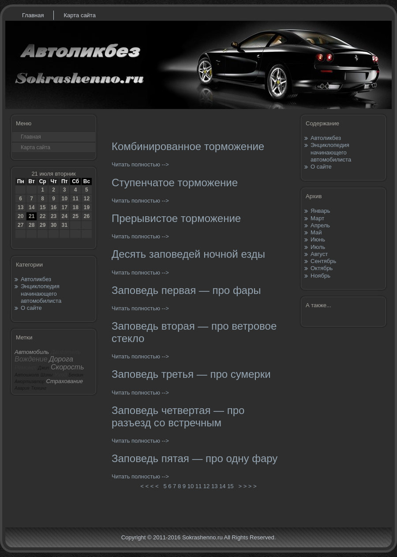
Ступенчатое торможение (175, 182)
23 (53, 216)
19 (87, 207)
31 (64, 225)
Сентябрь (323, 261)
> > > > (247, 486)
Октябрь (322, 268)
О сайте (31, 308)
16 (53, 207)
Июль (318, 247)
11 (75, 199)
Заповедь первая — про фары (186, 290)
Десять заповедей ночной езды (188, 254)
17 (64, 207)
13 (20, 207)
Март (317, 218)
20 (20, 216)
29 (42, 225)
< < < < (149, 486)
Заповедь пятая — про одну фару (194, 458)
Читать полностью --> (140, 164)
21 (31, 216)
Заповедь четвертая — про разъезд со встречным (178, 416)
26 (87, 216)
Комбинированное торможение (188, 146)
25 (75, 216)
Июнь (318, 239)
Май (316, 232)
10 (64, 199)
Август (319, 254)
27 (20, 225)
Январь (320, 210)
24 (64, 216)
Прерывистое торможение (176, 218)
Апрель (320, 225)
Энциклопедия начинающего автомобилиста (41, 293)
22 (42, 216)
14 (31, 207)
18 (75, 207)
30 (53, 225)
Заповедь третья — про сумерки (191, 374)
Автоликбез (36, 279)
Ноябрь (320, 275)
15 (42, 207)
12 (87, 199)
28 (31, 225)
